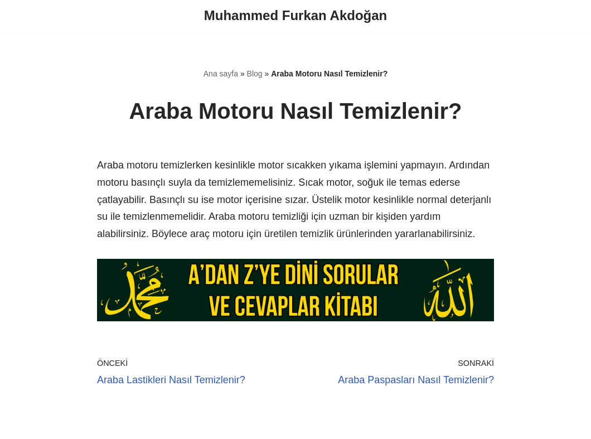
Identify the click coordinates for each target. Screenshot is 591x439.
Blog (255, 73)
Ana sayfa (221, 73)
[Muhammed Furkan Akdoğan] (295, 15)
